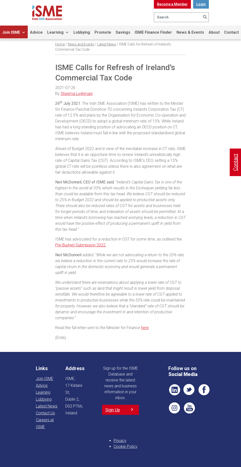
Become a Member (172, 4)
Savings (123, 32)
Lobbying (81, 32)
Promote (102, 32)
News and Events (81, 44)
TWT (189, 390)
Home (60, 44)
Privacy (120, 440)
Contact (231, 32)
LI (174, 390)
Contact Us (45, 413)
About (214, 32)
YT (189, 408)
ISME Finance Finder (153, 32)
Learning (58, 32)
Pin (174, 408)
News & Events (190, 32)
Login (201, 4)
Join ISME (14, 32)
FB (204, 390)
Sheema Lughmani (77, 93)
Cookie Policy (125, 446)
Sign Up (112, 409)
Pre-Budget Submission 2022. (80, 245)
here (145, 327)
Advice (36, 32)
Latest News (106, 44)
